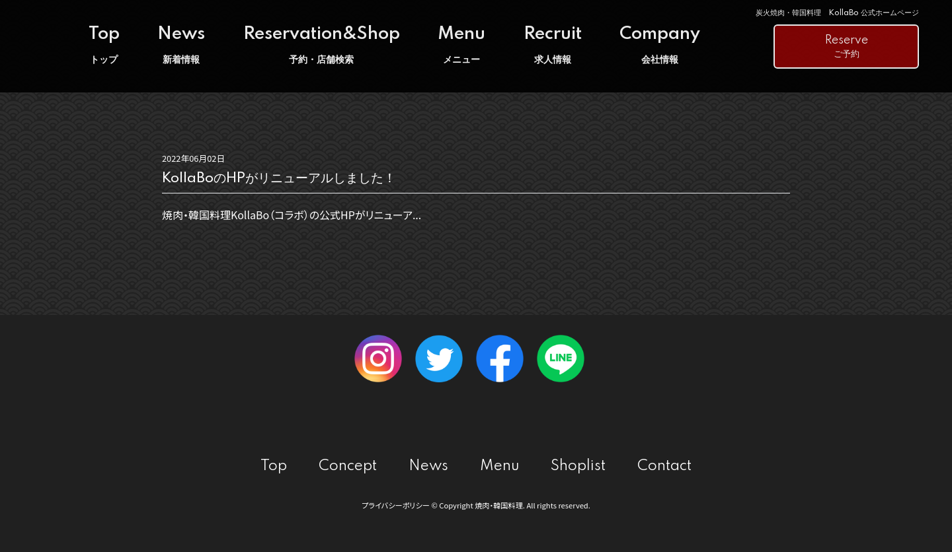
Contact (664, 466)
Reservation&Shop (321, 45)
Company (659, 45)
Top (104, 45)
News (181, 45)
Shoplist (578, 466)
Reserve (846, 47)
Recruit (553, 45)
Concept (348, 466)
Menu (461, 45)
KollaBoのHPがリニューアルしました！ (279, 178)
